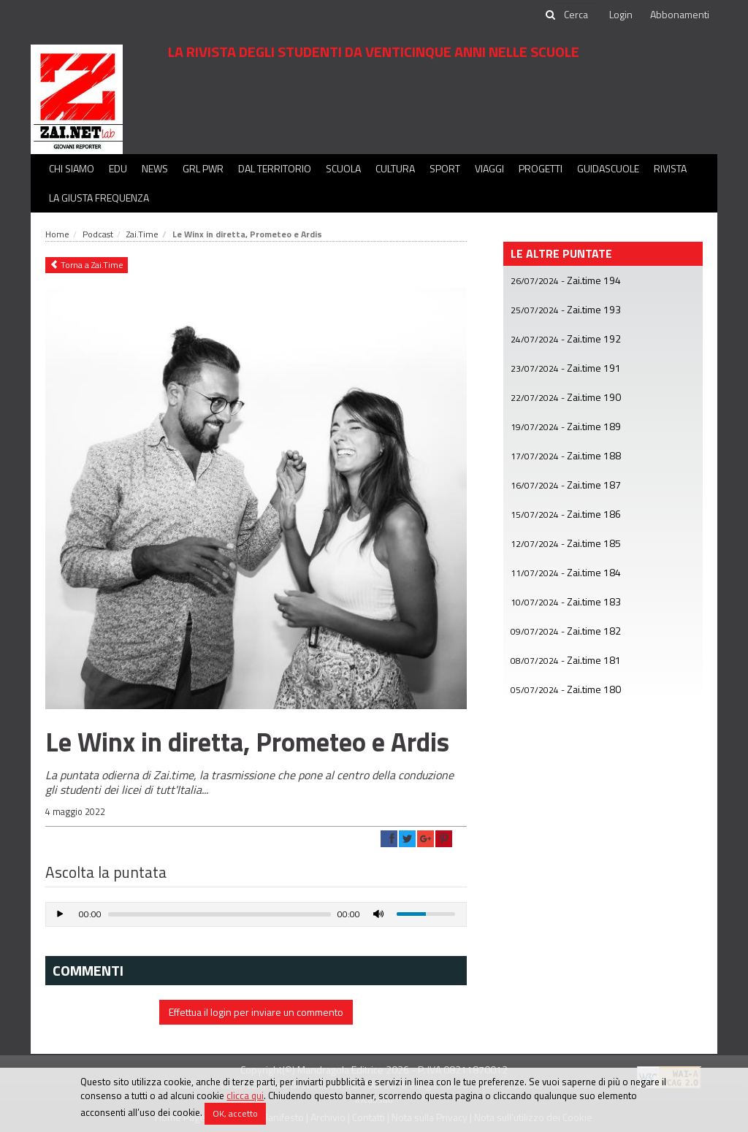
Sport (445, 168)
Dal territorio (274, 168)
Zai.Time (142, 234)
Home (57, 234)
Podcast (98, 234)
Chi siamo (71, 168)
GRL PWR (203, 168)
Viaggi (489, 168)
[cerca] (577, 14)
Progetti (540, 168)
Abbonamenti (679, 14)
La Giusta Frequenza (99, 197)
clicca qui (245, 1095)
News (155, 168)
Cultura (395, 168)
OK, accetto (235, 1113)
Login (621, 14)
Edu (118, 168)
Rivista (670, 168)
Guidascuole (608, 168)
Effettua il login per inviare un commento (256, 1012)
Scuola (343, 168)
